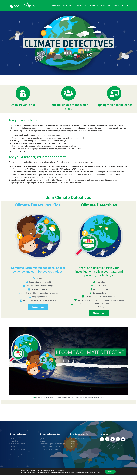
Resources (93, 5)
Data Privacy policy (78, 472)
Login (127, 5)
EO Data (102, 5)
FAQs (109, 5)
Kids (71, 5)
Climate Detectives (59, 5)
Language (118, 5)
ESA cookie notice (94, 472)
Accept (110, 472)
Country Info (82, 5)
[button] (68, 360)
